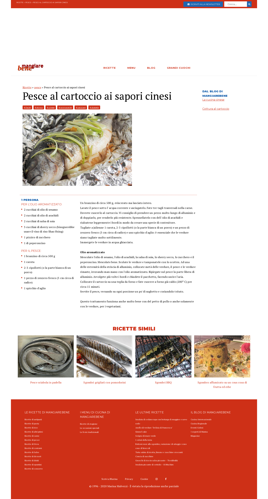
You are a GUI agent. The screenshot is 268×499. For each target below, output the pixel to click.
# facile (27, 107)
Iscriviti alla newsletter (203, 4)
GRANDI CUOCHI (178, 67)
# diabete (94, 107)
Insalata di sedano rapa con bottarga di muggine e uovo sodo (161, 421)
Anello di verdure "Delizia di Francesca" (154, 427)
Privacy (129, 479)
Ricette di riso (31, 427)
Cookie (144, 479)
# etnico (39, 107)
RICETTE (109, 67)
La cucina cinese (213, 99)
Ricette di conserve (34, 468)
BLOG (151, 67)
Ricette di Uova (32, 444)
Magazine (195, 436)
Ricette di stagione (88, 424)
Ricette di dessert (33, 456)
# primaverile (65, 107)
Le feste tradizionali (89, 432)
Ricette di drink (32, 460)
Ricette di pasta (32, 423)
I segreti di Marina (199, 431)
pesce (28, 2)
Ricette (19, 2)
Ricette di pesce (32, 440)
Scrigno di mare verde (145, 436)
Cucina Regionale (199, 423)
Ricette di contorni (33, 448)
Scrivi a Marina (109, 479)
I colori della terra (143, 440)
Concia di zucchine (144, 456)
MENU (131, 67)
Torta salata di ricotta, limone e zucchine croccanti (159, 452)
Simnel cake (141, 431)
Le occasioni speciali (89, 428)
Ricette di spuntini (33, 464)
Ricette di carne (32, 436)
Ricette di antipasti (33, 419)
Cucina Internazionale (201, 419)
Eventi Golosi (197, 427)
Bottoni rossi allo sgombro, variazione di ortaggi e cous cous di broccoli (161, 446)
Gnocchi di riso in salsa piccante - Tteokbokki (156, 460)
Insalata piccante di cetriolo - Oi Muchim (154, 464)
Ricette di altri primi (34, 431)
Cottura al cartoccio (215, 108)
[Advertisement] (134, 38)
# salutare (81, 107)
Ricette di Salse (32, 452)
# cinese (51, 107)
